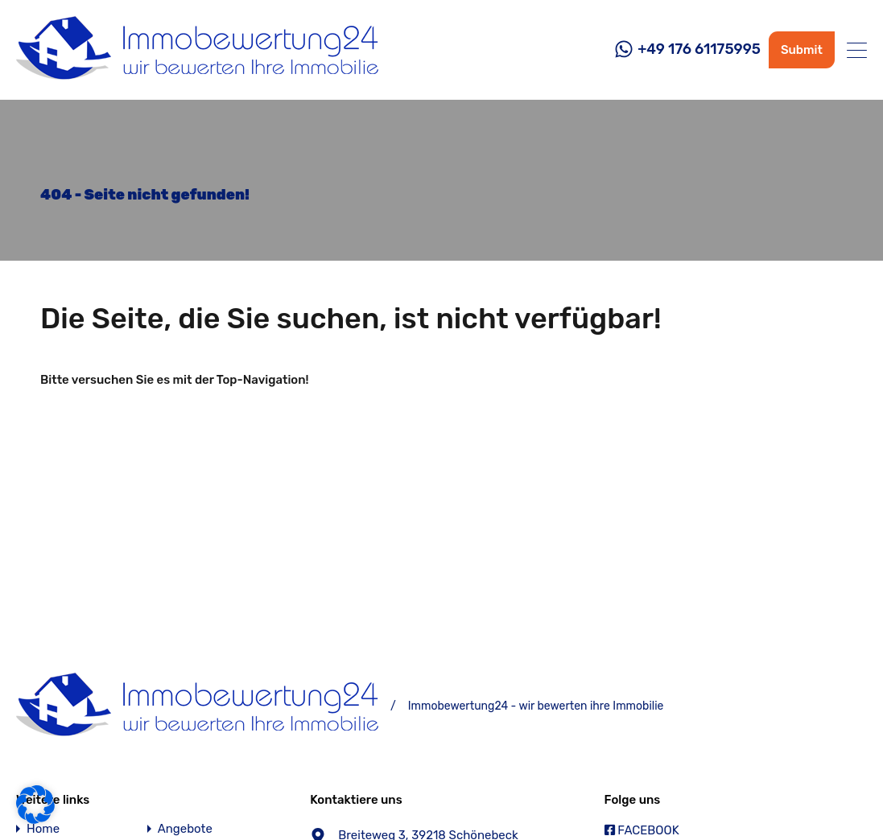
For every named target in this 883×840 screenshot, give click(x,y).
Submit (802, 50)
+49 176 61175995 (699, 49)
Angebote (185, 829)
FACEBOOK (641, 830)
